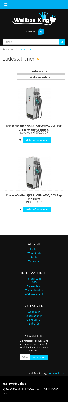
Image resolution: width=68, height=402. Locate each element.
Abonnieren (39, 357)
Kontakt (34, 249)
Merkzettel (34, 261)
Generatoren (34, 319)
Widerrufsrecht (34, 294)
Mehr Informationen (37, 140)
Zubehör (34, 323)
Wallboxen (34, 311)
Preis (41, 70)
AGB (34, 282)
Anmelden (30, 31)
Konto (34, 257)
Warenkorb (34, 253)
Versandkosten (34, 290)
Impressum (34, 278)
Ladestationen (34, 315)
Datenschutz (34, 286)
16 (41, 76)
